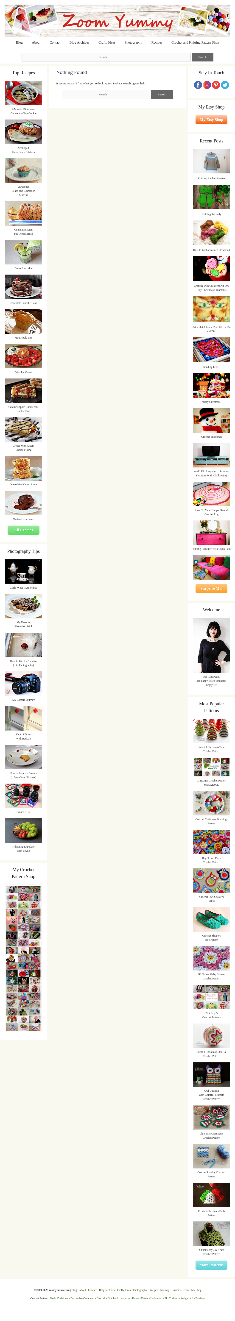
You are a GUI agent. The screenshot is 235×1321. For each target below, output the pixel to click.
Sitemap (164, 1290)
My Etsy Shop (211, 119)
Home (135, 1298)
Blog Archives (79, 42)
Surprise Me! (212, 588)
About (36, 42)
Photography (133, 42)
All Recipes (23, 530)
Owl (52, 1298)
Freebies (200, 1298)
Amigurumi (186, 1298)
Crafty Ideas (106, 42)
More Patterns (211, 1265)
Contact (55, 42)
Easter (144, 1298)
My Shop (196, 1290)
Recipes (156, 42)
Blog (19, 42)
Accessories (123, 1298)
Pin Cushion (171, 1298)
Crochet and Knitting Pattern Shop (195, 42)
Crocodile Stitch (106, 1298)
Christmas (62, 1298)
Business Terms (180, 1290)
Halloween (156, 1298)
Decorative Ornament (82, 1298)
